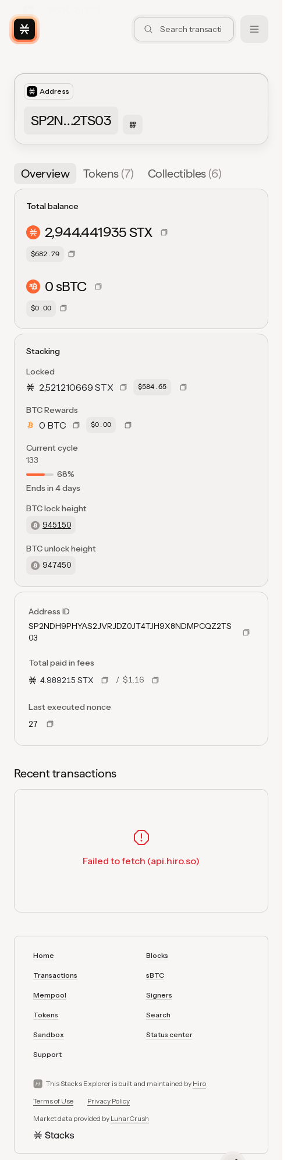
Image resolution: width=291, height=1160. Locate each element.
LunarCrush (130, 1118)
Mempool (49, 995)
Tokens (45, 1014)
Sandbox (48, 1034)
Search (158, 1014)
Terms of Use (53, 1101)
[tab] (45, 173)
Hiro (199, 1083)
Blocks (157, 955)
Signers (159, 995)
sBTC (155, 975)
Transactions (55, 975)
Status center (169, 1034)
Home (43, 955)
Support (47, 1054)
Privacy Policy (108, 1101)
